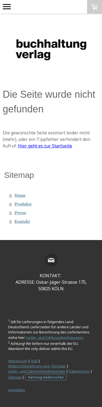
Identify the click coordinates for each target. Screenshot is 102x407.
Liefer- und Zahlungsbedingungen (55, 337)
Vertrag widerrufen (46, 377)
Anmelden (16, 389)
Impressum (17, 360)
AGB (34, 360)
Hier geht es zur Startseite (45, 146)
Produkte (23, 204)
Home (20, 195)
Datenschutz (79, 371)
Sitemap (14, 377)
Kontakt (22, 221)
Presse (20, 212)
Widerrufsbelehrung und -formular (37, 366)
